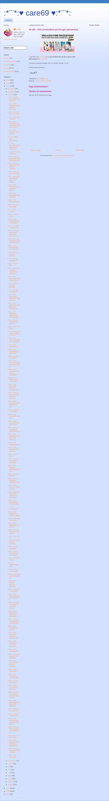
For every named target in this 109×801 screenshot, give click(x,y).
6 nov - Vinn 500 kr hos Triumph (13, 113)
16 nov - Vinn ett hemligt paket (13, 226)
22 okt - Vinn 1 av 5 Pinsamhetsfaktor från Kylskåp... (14, 540)
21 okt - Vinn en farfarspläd (13, 547)
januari (10, 784)
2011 (8, 788)
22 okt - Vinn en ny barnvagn (13, 570)
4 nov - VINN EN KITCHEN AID (13, 172)
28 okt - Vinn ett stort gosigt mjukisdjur (13, 460)
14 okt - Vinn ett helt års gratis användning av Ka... (13, 729)
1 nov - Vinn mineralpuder (13, 345)
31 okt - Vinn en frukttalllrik (13, 357)
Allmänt (6, 58)
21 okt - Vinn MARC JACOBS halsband (12, 583)
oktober (11, 94)
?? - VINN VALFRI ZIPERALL (14, 153)
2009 (8, 794)
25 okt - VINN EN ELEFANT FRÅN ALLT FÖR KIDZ (13, 494)
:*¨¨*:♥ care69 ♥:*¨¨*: (37, 13)
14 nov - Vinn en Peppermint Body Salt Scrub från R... (13, 233)
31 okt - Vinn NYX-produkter (13, 201)
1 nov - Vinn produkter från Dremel (13, 132)
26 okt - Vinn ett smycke (13, 475)
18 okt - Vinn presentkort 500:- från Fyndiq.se (12, 643)
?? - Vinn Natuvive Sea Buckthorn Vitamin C (14, 333)
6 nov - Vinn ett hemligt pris (13, 260)
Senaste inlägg (36, 150)
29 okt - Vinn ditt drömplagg (13, 205)
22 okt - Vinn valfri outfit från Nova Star (14, 576)
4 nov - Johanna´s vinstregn (14, 118)
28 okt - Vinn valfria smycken (14, 443)
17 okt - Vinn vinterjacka (12, 670)
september (12, 761)
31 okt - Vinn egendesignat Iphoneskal (13, 351)
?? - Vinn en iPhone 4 (12, 210)
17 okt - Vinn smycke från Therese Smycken (12, 663)
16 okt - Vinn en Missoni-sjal (13, 681)
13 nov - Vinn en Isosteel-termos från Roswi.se (14, 241)
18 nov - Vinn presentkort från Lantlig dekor (14, 221)
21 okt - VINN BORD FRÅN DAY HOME (13, 553)
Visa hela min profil (10, 39)
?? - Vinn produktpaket (13, 508)
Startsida (8, 20)
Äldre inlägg (80, 150)
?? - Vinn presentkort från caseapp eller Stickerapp (14, 146)
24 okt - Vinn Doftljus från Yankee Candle (14, 513)
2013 (8, 83)
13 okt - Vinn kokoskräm (12, 756)
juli (9, 767)
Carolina (42, 57)
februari (11, 781)
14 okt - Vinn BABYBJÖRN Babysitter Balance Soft (13, 742)
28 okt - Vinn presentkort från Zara (14, 416)
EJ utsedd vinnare (10, 61)
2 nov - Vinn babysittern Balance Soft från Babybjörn (13, 314)
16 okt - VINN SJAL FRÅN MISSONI (12, 687)
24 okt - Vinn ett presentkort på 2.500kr (13, 531)
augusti (10, 764)
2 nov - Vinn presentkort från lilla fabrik (14, 195)
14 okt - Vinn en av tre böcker (13, 710)
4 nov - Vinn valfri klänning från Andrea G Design (13, 179)
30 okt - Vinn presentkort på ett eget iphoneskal (13, 372)
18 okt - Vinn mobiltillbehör (13, 650)
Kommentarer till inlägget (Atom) (63, 155)
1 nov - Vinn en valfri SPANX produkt (13, 322)
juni (9, 770)
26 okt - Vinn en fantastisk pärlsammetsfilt (14, 480)
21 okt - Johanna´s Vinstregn (13, 590)
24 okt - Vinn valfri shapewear (14, 519)
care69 (18, 29)
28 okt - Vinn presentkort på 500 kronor (13, 423)
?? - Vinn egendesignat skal (13, 564)
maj (9, 773)
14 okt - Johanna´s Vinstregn (13, 715)
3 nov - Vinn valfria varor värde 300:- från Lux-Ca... (14, 297)
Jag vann (7, 65)
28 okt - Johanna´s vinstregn (13, 410)
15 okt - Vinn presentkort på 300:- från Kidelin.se (13, 703)
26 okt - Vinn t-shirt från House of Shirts (14, 487)
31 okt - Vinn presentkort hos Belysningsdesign (14, 363)
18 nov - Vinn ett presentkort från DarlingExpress (14, 158)
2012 (8, 86)
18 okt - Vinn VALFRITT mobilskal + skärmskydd (12, 635)
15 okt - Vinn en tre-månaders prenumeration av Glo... (13, 694)
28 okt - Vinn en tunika (13, 215)
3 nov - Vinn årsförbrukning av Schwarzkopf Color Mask (14, 124)
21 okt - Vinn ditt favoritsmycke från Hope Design (13, 605)
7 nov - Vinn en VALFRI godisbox (13, 254)
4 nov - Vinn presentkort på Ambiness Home (13, 187)
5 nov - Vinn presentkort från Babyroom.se (14, 278)
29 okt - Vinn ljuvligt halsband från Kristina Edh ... (14, 404)
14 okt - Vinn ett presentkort (13, 736)
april (9, 775)
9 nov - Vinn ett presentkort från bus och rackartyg (14, 166)
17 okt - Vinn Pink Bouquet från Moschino (14, 656)
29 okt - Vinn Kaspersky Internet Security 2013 (13, 387)
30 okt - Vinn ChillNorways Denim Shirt (13, 379)
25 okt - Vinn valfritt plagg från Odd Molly (13, 502)
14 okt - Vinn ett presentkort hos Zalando (14, 750)
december (11, 89)
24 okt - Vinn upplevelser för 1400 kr (13, 525)
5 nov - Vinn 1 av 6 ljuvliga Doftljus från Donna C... (13, 271)
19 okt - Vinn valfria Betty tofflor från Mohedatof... (13, 613)
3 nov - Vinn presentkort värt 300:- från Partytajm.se (14, 306)
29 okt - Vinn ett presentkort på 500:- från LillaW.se (13, 395)
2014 (8, 80)
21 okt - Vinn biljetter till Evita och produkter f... (14, 596)
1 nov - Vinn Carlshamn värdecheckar (13, 676)
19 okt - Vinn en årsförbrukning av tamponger (13, 621)
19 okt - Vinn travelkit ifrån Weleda (13, 628)
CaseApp (43, 59)
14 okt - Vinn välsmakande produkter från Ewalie (13, 721)
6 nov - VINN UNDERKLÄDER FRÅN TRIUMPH (14, 106)
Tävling (37, 81)
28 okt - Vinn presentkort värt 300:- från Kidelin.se (14, 437)
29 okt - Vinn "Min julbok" (14, 327)
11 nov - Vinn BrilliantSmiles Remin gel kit (13, 247)
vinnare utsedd (46, 81)
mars (10, 779)
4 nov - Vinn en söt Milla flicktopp (13, 285)
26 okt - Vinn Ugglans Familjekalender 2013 (14, 468)
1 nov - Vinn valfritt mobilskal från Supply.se (14, 340)
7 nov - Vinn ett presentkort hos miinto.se (14, 99)
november (11, 91)
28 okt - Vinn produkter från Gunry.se (13, 449)
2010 (8, 791)
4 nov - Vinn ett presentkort (13, 291)
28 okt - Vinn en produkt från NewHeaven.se (14, 429)
